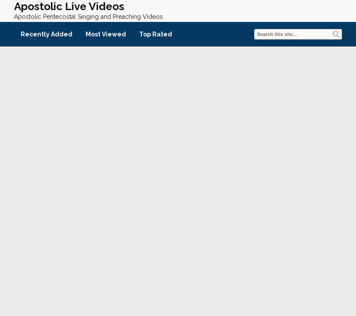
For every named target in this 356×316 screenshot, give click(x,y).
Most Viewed (106, 34)
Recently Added (46, 34)
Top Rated (155, 34)
